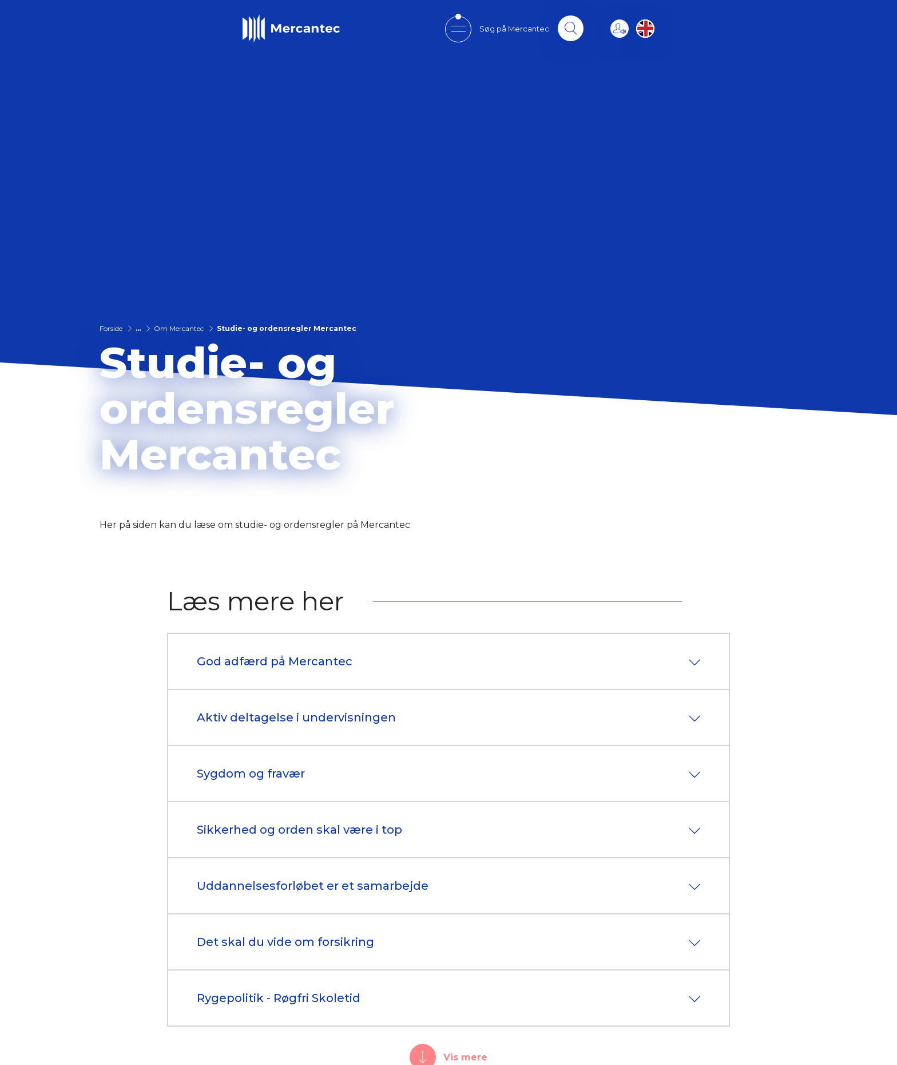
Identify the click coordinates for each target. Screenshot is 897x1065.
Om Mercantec (179, 328)
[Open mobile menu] (456, 29)
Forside (111, 328)
